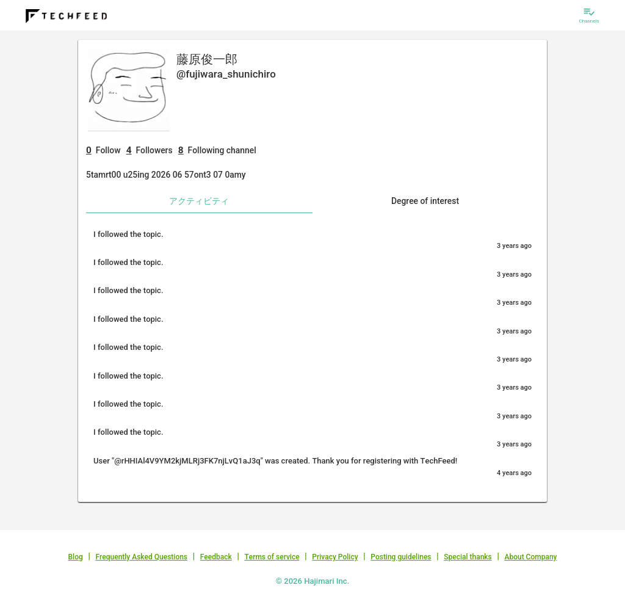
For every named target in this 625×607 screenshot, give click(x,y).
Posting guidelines (400, 557)
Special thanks (468, 557)
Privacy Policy (335, 557)
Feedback (216, 557)
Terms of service (271, 557)
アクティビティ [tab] (199, 201)
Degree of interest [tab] (425, 201)
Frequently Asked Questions (141, 557)
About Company (530, 557)
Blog (75, 557)
